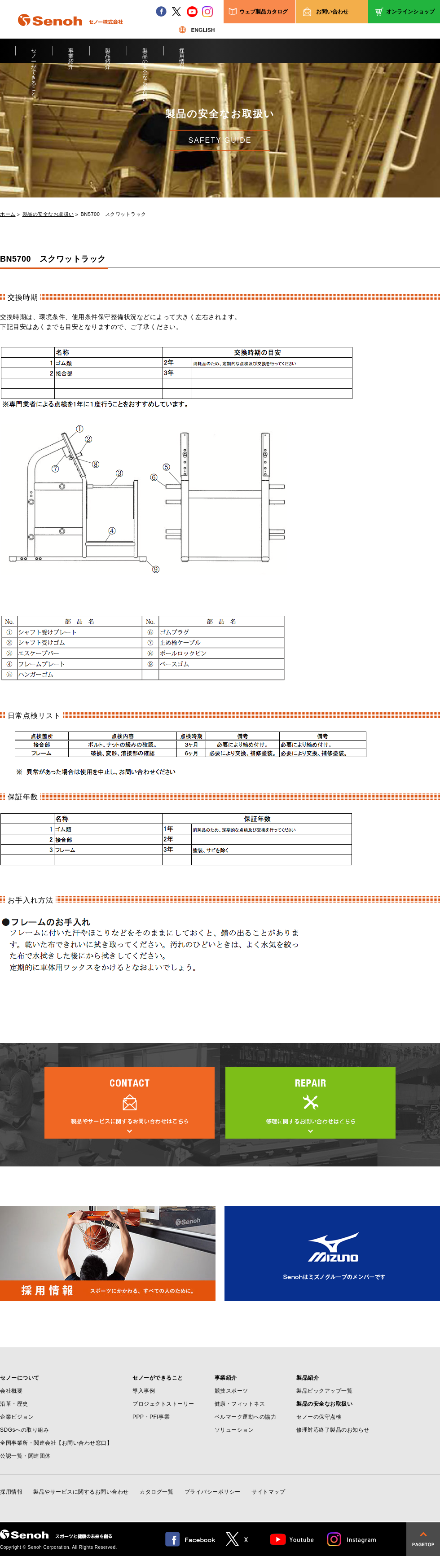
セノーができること (34, 55)
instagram (207, 11)
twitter (176, 11)
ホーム (8, 214)
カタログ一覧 (156, 1492)
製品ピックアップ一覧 (324, 1391)
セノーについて (20, 1378)
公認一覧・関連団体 (25, 1456)
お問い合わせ (332, 12)
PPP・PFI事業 (151, 1417)
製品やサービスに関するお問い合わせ (81, 1492)
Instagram (352, 1539)
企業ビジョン (17, 1417)
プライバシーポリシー (213, 1492)
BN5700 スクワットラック (113, 214)
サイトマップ (268, 1492)
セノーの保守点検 (318, 1417)
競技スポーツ (231, 1391)
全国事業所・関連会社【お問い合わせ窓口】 (56, 1443)
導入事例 (143, 1391)
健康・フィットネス (240, 1404)
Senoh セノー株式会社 (70, 33)
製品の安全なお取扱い (145, 55)
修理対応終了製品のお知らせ (333, 1430)
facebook (161, 11)
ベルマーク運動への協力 (246, 1417)
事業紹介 (71, 55)
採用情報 (182, 55)
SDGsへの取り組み (24, 1430)
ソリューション (234, 1430)
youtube (192, 11)
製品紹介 (108, 55)
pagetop (423, 1539)
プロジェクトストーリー (163, 1404)
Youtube (292, 1539)
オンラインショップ (410, 12)
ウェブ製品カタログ (263, 12)
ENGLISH (197, 29)
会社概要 (11, 1391)
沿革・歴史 (14, 1404)
